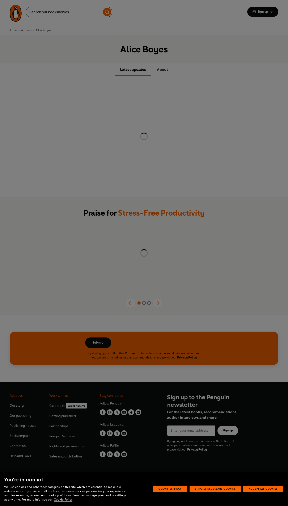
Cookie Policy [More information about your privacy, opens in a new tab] (63, 499)
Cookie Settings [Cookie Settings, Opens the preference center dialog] (170, 488)
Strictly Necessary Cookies (215, 488)
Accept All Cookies (263, 488)
